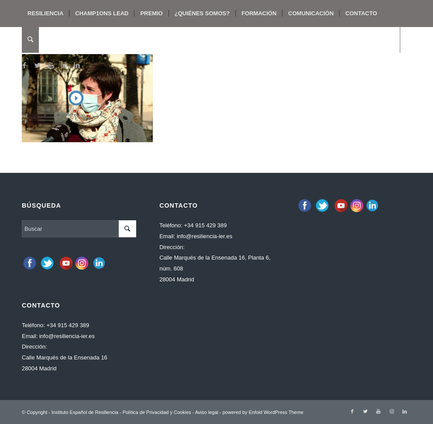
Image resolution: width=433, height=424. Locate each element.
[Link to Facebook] (24, 65)
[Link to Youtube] (50, 65)
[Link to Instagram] (63, 65)
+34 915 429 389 (67, 325)
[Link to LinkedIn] (76, 65)
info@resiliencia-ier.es (67, 336)
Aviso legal (206, 412)
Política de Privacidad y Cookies (157, 412)
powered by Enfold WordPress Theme (263, 412)
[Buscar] (30, 40)
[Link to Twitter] (37, 65)
